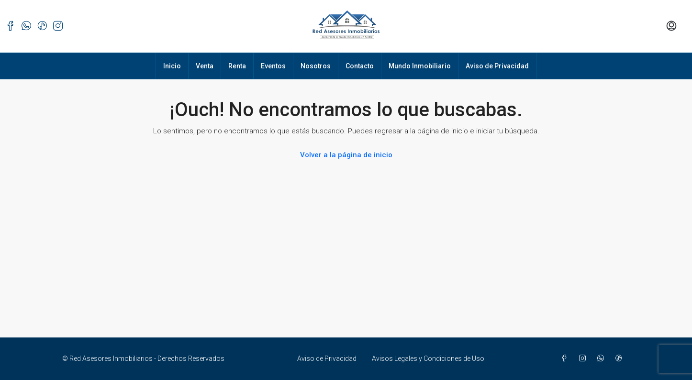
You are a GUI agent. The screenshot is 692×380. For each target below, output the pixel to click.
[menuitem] (671, 26)
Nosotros (316, 66)
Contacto (360, 66)
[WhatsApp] (602, 358)
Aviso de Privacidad (497, 66)
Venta (204, 66)
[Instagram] (584, 358)
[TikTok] (620, 358)
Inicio (172, 66)
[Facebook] (566, 358)
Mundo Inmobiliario (420, 66)
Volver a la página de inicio (346, 155)
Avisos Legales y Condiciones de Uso (428, 358)
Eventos (273, 66)
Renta (237, 66)
